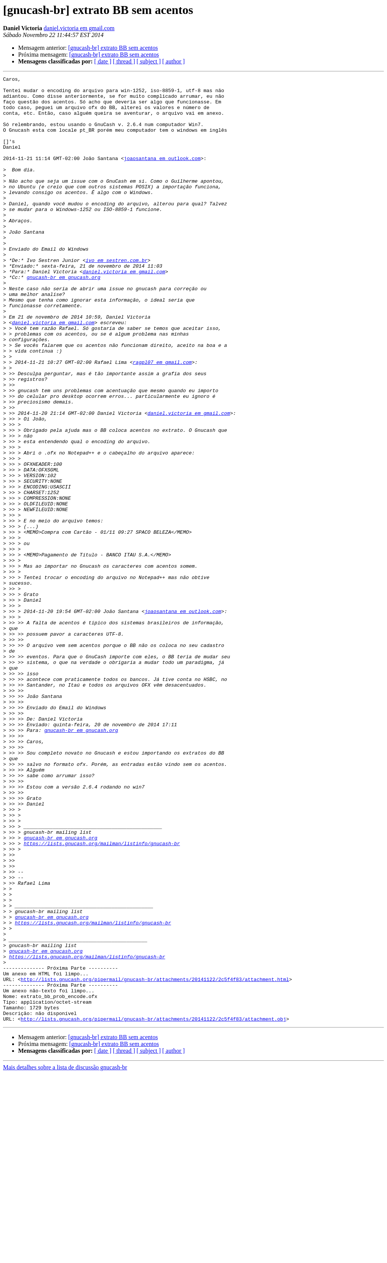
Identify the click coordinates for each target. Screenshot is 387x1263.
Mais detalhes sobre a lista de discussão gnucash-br (65, 1256)
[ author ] (173, 61)
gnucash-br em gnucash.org (63, 317)
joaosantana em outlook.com (162, 175)
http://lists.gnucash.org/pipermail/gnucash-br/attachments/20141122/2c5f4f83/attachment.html (155, 1160)
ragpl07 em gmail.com (162, 419)
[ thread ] (124, 61)
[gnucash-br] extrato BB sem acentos (113, 48)
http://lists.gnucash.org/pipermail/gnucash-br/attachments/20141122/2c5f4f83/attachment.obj (153, 1207)
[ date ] (102, 61)
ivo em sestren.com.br (116, 297)
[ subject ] (148, 61)
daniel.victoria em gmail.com (79, 28)
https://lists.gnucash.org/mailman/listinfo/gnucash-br (102, 997)
